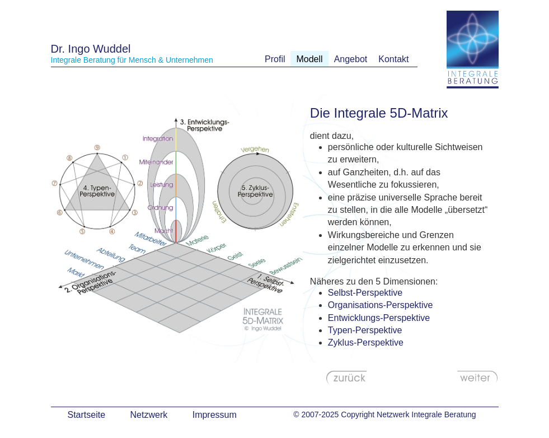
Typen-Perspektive (365, 330)
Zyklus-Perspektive (365, 342)
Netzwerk (149, 415)
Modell (309, 59)
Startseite (87, 415)
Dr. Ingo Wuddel (91, 49)
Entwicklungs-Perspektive (379, 318)
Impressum (215, 415)
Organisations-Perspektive (380, 305)
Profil (275, 59)
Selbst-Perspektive (365, 292)
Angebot (351, 59)
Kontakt (393, 59)
